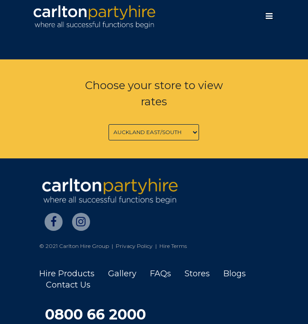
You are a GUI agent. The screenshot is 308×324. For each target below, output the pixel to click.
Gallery (122, 274)
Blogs (234, 274)
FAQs (160, 274)
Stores (197, 274)
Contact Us (68, 285)
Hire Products (67, 274)
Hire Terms (173, 246)
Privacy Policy (134, 246)
